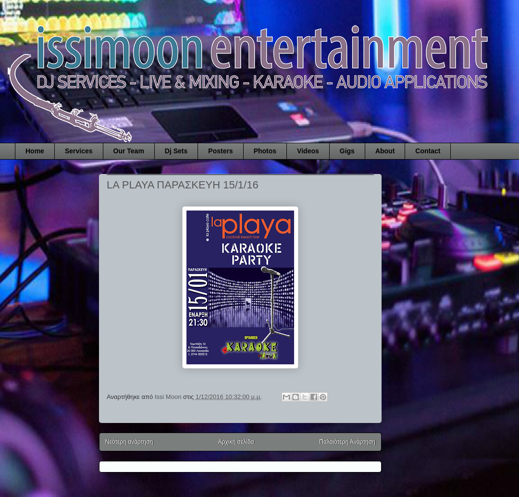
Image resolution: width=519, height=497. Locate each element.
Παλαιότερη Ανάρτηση (347, 441)
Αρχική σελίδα (236, 441)
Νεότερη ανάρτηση (129, 441)
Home (34, 151)
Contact (427, 151)
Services (79, 151)
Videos (308, 151)
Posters (220, 151)
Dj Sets (176, 151)
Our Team (128, 151)
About (385, 151)
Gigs (347, 151)
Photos (265, 151)
